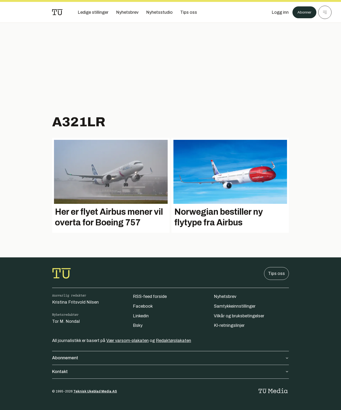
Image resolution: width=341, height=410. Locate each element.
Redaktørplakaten (173, 340)
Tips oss (276, 273)
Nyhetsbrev (225, 296)
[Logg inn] (277, 12)
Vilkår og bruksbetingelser (239, 316)
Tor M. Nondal (66, 321)
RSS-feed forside (150, 296)
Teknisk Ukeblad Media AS (95, 391)
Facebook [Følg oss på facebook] (143, 306)
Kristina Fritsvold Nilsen (75, 302)
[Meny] (325, 12)
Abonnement (170, 357)
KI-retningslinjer (229, 325)
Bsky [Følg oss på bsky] (138, 325)
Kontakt (170, 371)
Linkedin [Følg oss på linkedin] (141, 316)
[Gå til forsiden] (57, 12)
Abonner (303, 12)
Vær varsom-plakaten (127, 340)
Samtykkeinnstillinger (235, 306)
